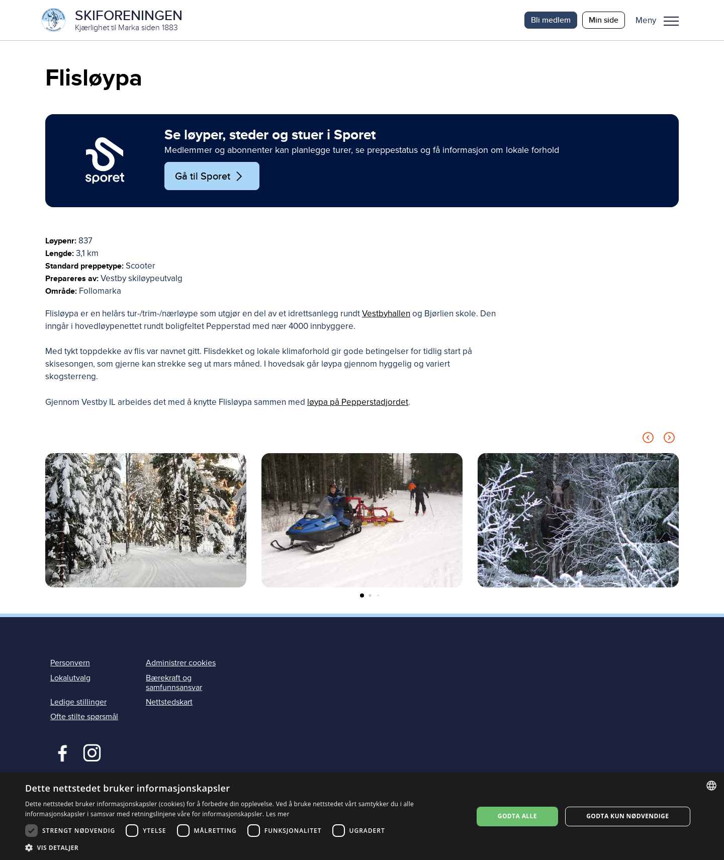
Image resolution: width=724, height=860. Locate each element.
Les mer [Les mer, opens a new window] (278, 814)
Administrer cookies (181, 663)
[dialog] (362, 816)
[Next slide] (669, 439)
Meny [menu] (671, 21)
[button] (661, 20)
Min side (603, 20)
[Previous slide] (648, 439)
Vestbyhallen (386, 313)
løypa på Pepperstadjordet (357, 402)
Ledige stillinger (78, 702)
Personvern (70, 663)
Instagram (92, 752)
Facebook (60, 752)
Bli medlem (551, 20)
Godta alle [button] (517, 816)
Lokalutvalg (70, 678)
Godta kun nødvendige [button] (627, 816)
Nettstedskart (169, 702)
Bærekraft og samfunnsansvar (174, 683)
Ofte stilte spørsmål (84, 717)
